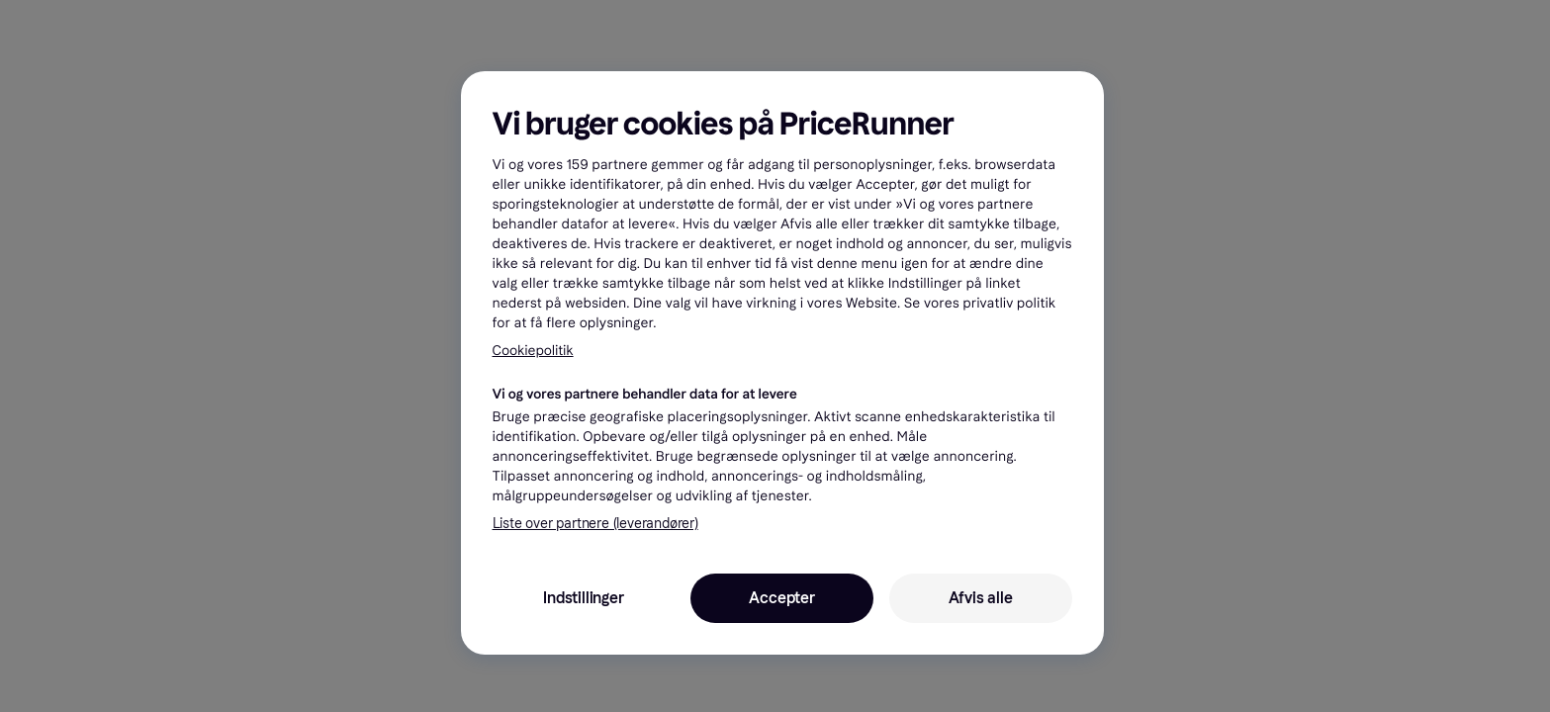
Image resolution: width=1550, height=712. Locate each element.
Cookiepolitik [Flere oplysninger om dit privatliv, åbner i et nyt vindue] (533, 350)
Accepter (781, 597)
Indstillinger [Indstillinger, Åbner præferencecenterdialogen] (583, 597)
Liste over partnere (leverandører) (595, 523)
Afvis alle (981, 597)
